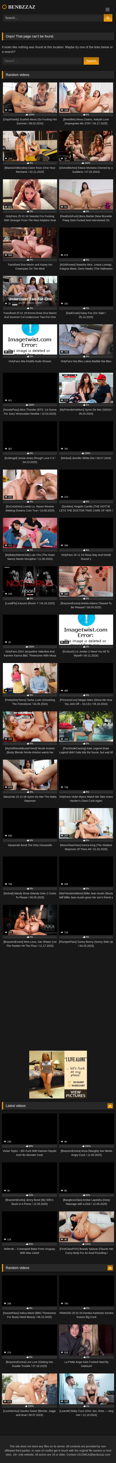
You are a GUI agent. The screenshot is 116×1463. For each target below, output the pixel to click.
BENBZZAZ (18, 7)
